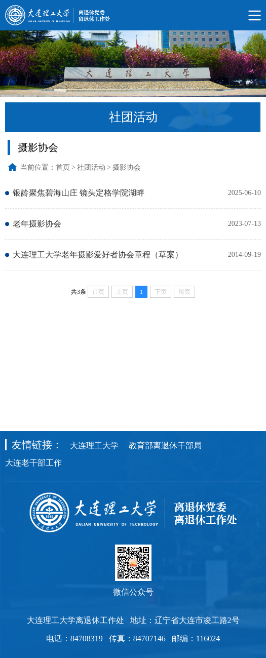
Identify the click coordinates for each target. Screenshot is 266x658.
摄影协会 (126, 167)
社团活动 (91, 167)
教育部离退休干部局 (165, 445)
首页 (63, 167)
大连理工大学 (94, 445)
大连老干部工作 (33, 462)
